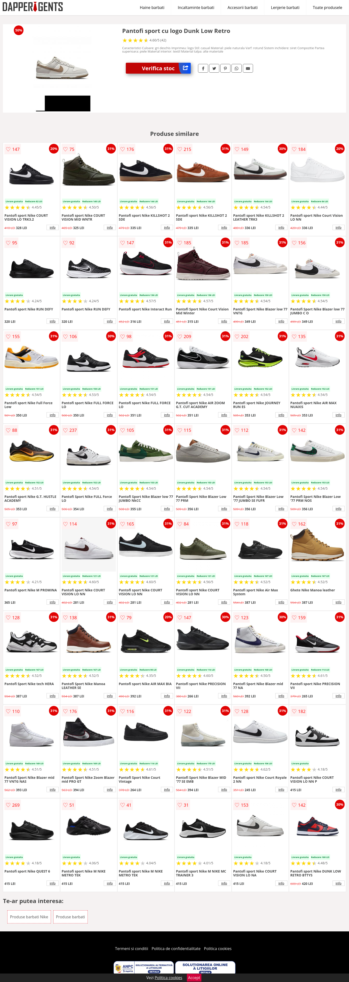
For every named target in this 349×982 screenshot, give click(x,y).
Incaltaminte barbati (196, 7)
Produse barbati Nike (29, 917)
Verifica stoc (166, 68)
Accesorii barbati (243, 7)
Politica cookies (218, 948)
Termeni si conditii (131, 948)
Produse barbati (70, 917)
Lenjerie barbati (285, 7)
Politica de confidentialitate (176, 948)
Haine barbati (152, 7)
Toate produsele (327, 7)
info (53, 227)
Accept (194, 977)
